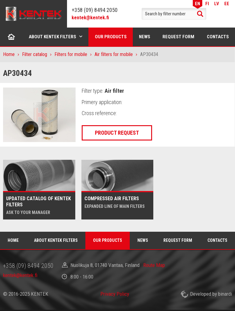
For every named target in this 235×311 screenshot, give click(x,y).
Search (200, 14)
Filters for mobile (70, 54)
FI (207, 3)
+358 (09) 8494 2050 (95, 10)
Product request (117, 132)
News (144, 36)
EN (197, 3)
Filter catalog (34, 54)
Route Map (154, 265)
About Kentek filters (52, 36)
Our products (111, 36)
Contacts (217, 240)
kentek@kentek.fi (90, 18)
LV (216, 3)
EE (226, 3)
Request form (178, 36)
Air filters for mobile (114, 54)
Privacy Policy (114, 294)
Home (11, 36)
